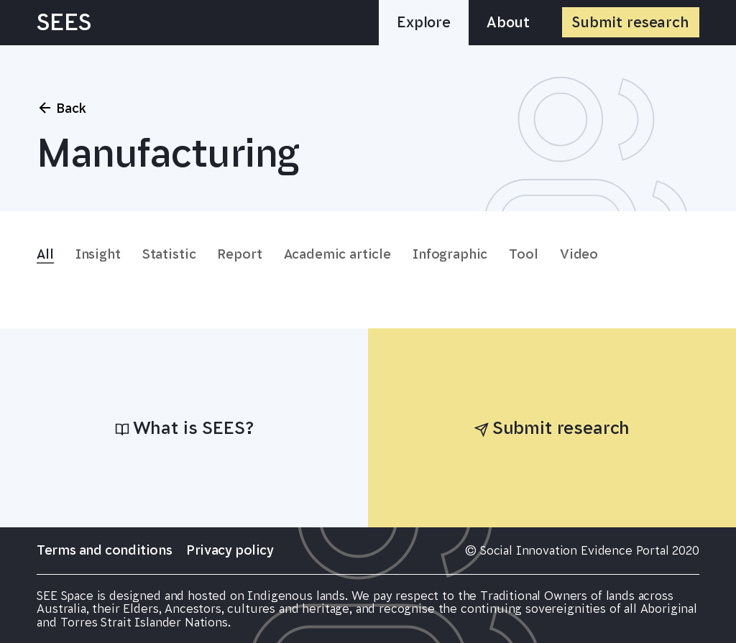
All (45, 254)
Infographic (450, 254)
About (508, 22)
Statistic (169, 254)
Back (61, 107)
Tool (523, 254)
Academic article (337, 254)
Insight (98, 254)
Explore (424, 22)
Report (239, 254)
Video (579, 254)
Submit (630, 22)
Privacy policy (229, 550)
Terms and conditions (104, 550)
